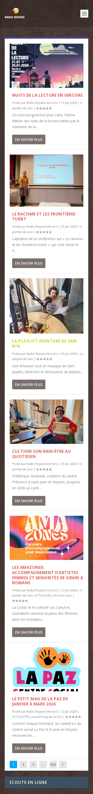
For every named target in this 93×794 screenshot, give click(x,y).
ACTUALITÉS (42, 595)
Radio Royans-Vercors (42, 103)
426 (53, 764)
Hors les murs (62, 595)
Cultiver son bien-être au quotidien (41, 454)
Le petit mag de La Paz (46, 717)
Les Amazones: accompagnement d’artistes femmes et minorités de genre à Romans (47, 575)
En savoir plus (28, 139)
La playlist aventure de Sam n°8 (44, 343)
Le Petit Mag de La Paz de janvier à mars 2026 (40, 701)
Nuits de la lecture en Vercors (47, 95)
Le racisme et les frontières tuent (44, 216)
